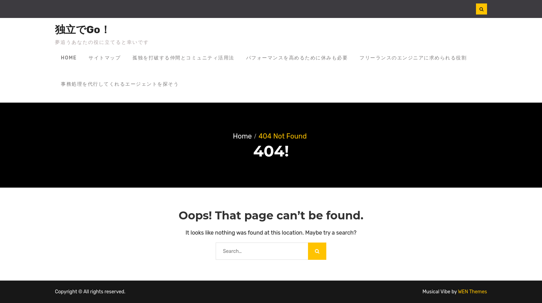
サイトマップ (104, 58)
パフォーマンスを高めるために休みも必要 (297, 58)
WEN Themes (472, 292)
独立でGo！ (83, 29)
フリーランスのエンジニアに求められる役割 (413, 58)
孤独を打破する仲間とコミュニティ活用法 (183, 58)
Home (69, 58)
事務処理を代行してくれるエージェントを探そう (120, 84)
